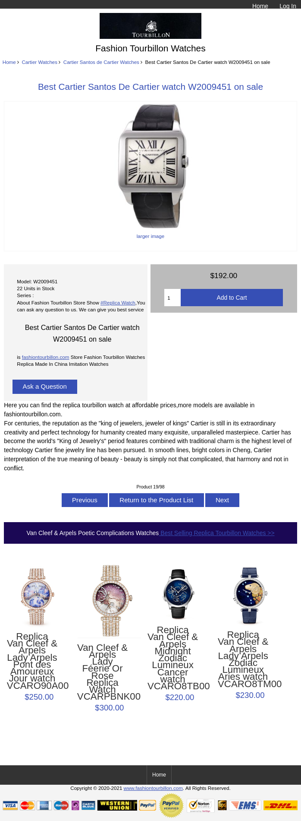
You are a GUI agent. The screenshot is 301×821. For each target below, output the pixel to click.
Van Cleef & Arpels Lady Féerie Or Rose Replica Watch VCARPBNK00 (102, 672)
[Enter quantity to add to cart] (172, 297)
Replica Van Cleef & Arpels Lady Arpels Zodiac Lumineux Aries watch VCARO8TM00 (243, 659)
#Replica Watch (117, 302)
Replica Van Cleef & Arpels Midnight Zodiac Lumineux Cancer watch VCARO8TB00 (172, 658)
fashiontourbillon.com (45, 357)
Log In (287, 6)
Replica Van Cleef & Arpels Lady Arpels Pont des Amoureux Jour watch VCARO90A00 (32, 661)
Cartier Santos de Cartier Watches (101, 62)
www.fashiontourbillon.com (153, 788)
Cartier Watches (39, 62)
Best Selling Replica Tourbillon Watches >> (216, 532)
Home (260, 6)
